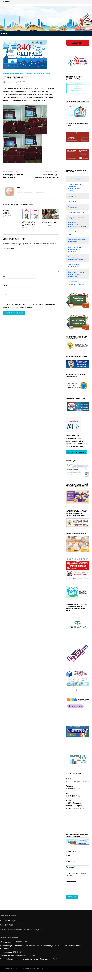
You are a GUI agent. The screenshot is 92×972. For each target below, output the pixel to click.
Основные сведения (75, 179)
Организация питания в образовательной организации (76, 274)
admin (13, 82)
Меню (4, 34)
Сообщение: (71, 881)
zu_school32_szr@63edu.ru (11, 920)
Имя (5, 276)
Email (5, 286)
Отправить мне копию (77, 873)
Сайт (5, 295)
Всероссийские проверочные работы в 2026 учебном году (24, 959)
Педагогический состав (76, 212)
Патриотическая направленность (15, 73)
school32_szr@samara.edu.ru (77, 781)
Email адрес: (71, 861)
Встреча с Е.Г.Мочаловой (8, 211)
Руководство (72, 207)
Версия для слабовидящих (77, 42)
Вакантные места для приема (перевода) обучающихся (75, 249)
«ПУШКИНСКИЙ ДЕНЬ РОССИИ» (28, 223)
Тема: (69, 876)
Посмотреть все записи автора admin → (31, 193)
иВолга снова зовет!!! (9, 942)
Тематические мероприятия (39, 73)
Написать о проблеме (76, 452)
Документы (72, 196)
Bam (42, 969)
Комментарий (9, 248)
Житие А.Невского (49, 222)
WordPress (35, 969)
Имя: (68, 856)
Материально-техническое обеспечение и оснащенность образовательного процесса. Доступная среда (77, 222)
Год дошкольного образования (13, 955)
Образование (72, 201)
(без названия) (6, 952)
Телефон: (70, 867)
